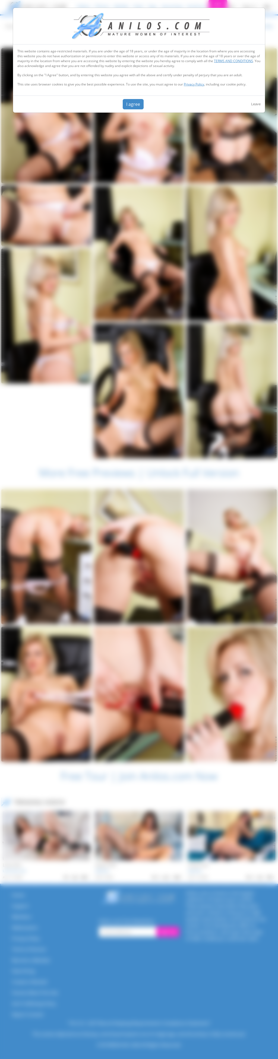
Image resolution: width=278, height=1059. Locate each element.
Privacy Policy (194, 84)
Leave (256, 103)
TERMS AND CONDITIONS (233, 61)
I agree (133, 104)
